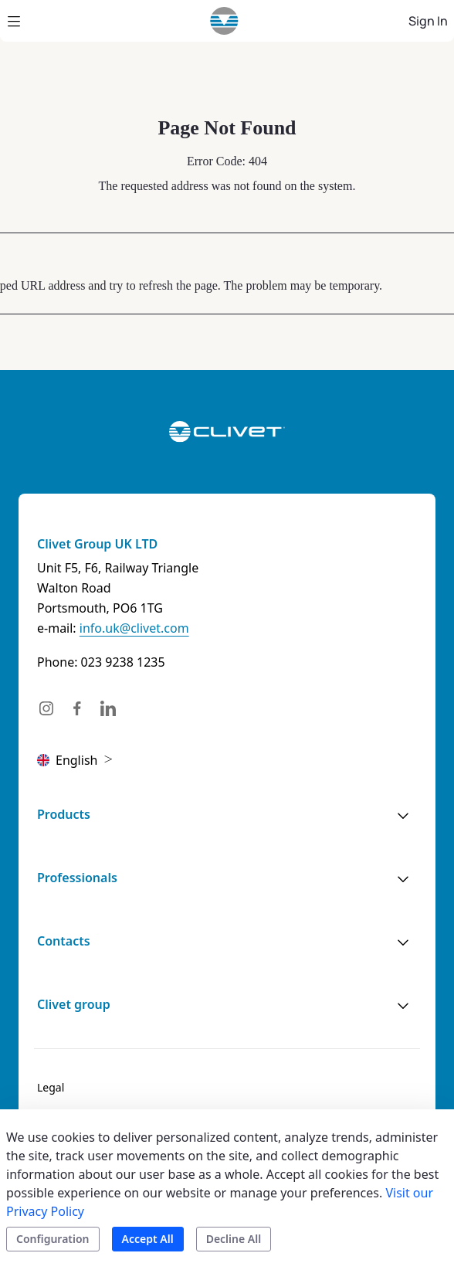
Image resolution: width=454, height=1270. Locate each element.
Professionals (77, 877)
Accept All (148, 1238)
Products (63, 814)
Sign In (428, 20)
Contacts (63, 940)
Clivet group (73, 1004)
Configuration (53, 1238)
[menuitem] (50, 1087)
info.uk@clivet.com (134, 628)
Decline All (233, 1238)
